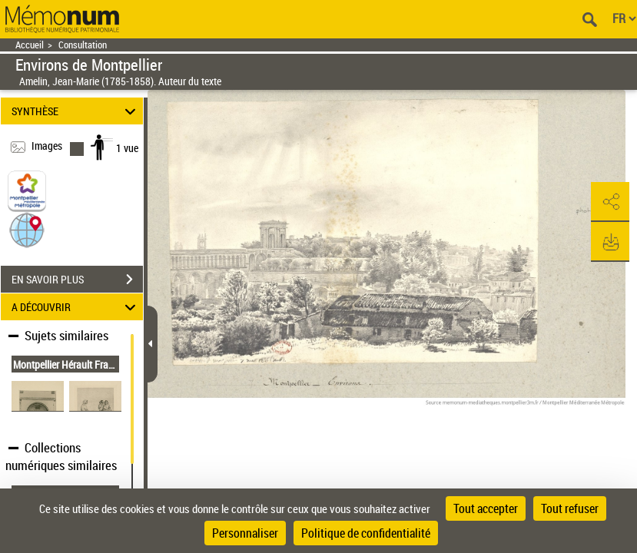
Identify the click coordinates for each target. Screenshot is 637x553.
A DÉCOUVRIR (76, 306)
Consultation (82, 44)
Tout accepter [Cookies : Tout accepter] (485, 508)
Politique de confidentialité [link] (365, 533)
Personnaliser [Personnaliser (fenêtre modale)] (245, 533)
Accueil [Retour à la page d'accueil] (29, 44)
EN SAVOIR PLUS (77, 279)
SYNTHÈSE (76, 111)
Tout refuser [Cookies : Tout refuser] (570, 508)
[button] (27, 229)
